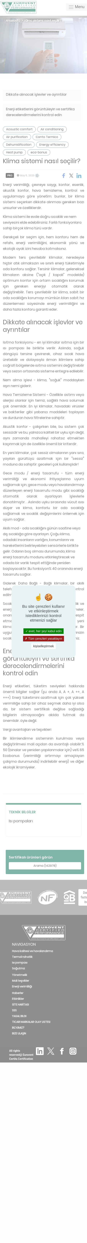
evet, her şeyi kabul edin (43, 631)
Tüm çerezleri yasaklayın (43, 638)
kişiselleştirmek (43, 646)
